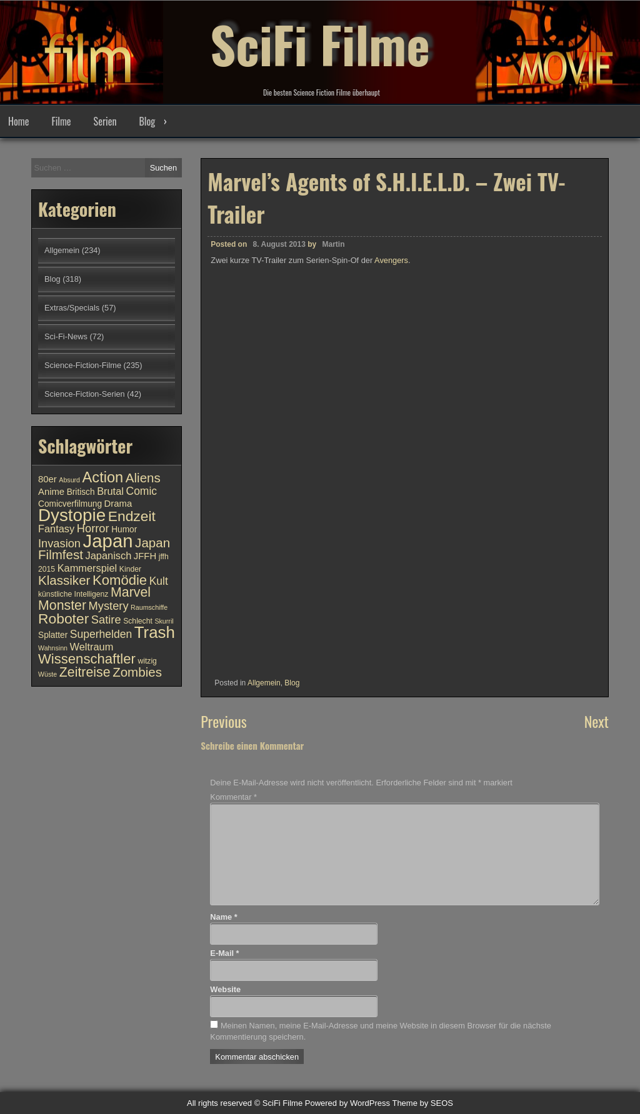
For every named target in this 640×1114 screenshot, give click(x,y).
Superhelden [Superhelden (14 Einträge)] (101, 634)
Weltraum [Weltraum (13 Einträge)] (92, 646)
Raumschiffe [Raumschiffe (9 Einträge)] (149, 607)
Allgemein (264, 683)
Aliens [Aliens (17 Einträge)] (143, 477)
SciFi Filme (320, 44)
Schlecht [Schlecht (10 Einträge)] (137, 621)
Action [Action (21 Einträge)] (103, 477)
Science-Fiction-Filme (82, 365)
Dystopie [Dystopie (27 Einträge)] (72, 515)
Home (18, 121)
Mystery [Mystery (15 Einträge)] (109, 605)
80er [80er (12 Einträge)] (47, 479)
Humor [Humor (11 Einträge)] (124, 529)
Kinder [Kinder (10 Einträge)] (130, 569)
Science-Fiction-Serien (84, 394)
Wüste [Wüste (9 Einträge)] (47, 674)
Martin (333, 244)
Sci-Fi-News (66, 336)
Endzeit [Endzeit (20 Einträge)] (132, 516)
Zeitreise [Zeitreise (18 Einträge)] (85, 672)
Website (225, 989)
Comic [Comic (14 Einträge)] (141, 491)
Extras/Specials (71, 307)
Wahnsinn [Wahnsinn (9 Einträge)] (53, 648)
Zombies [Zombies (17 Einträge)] (137, 672)
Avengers (391, 260)
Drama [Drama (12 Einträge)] (118, 504)
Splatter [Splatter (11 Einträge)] (53, 635)
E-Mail (224, 953)
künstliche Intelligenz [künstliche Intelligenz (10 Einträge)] (73, 594)
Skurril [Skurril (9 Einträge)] (163, 621)
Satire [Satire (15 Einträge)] (106, 619)
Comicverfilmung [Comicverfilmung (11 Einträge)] (70, 504)
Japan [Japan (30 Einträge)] (108, 540)
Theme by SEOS (422, 1103)
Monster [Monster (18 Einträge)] (62, 605)
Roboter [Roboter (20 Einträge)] (63, 618)
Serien (105, 121)
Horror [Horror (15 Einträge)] (93, 528)
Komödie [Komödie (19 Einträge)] (119, 580)
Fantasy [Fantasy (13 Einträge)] (56, 528)
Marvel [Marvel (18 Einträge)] (131, 592)
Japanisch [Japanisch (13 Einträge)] (109, 555)
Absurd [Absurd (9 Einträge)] (69, 480)
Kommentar (233, 797)
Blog (147, 121)
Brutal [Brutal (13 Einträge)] (110, 491)
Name (223, 917)
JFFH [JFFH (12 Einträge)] (145, 556)
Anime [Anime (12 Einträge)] (51, 492)
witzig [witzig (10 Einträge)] (147, 661)
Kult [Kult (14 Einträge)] (158, 581)
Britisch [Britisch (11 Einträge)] (81, 492)
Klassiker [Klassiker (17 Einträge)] (64, 580)
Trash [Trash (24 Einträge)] (154, 632)
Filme (61, 121)
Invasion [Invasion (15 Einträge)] (59, 543)
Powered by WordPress (347, 1103)
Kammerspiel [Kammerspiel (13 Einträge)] (88, 568)
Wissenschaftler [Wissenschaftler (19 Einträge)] (87, 659)
